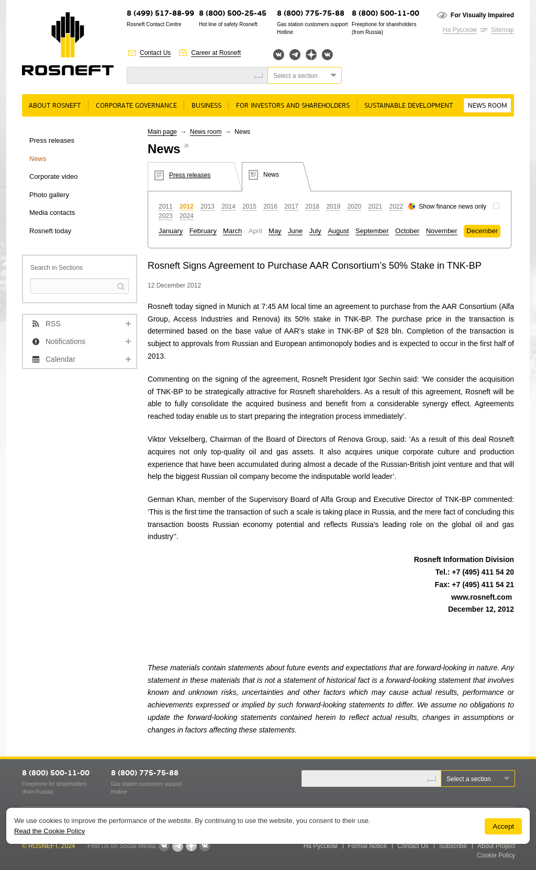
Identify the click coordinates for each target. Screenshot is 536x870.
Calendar (60, 359)
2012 (187, 206)
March (232, 231)
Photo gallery (49, 195)
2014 (228, 206)
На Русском (460, 29)
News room (487, 105)
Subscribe (453, 846)
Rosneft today (50, 231)
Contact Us (155, 52)
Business (206, 105)
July (315, 231)
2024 (187, 216)
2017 (291, 206)
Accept (503, 826)
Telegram (294, 54)
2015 (249, 206)
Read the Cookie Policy (49, 831)
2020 (354, 206)
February (203, 231)
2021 (375, 206)
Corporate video (53, 176)
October (407, 231)
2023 (166, 216)
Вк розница (327, 55)
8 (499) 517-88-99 (160, 14)
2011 (166, 206)
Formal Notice (367, 846)
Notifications (65, 341)
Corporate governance (136, 105)
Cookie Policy (496, 855)
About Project (496, 846)
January (171, 231)
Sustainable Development (408, 105)
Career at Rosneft (216, 52)
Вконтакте (278, 54)
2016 (270, 206)
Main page (162, 131)
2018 (312, 206)
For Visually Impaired (482, 15)
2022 (396, 206)
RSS (53, 323)
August (338, 231)
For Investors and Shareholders (293, 105)
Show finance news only (452, 206)
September (372, 231)
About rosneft (55, 105)
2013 (207, 206)
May (275, 231)
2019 (333, 206)
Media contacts (52, 212)
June (295, 231)
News (38, 159)
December (482, 231)
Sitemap (502, 29)
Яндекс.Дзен (311, 54)
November (441, 231)
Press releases (51, 140)
